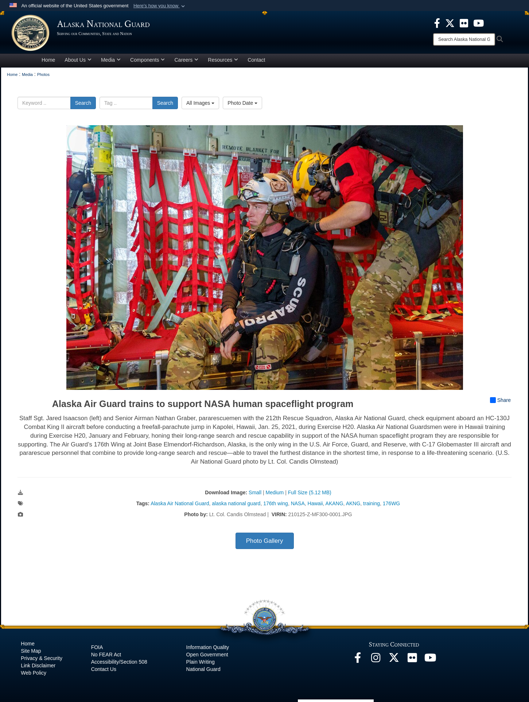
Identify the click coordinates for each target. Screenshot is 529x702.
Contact (256, 60)
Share (500, 400)
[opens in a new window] (437, 23)
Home (48, 60)
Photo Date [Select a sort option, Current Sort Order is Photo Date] (242, 103)
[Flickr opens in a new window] (412, 660)
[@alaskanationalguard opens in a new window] (376, 660)
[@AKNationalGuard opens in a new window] (394, 660)
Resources (223, 60)
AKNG (353, 503)
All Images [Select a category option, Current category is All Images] (200, 103)
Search (83, 103)
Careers (186, 60)
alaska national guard (236, 503)
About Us (78, 60)
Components (147, 60)
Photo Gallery (264, 540)
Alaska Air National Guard (180, 503)
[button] (159, 5)
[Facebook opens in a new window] (358, 660)
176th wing (275, 503)
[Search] (464, 39)
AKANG (334, 503)
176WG (391, 503)
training (371, 503)
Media (111, 60)
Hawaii (315, 503)
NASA (298, 503)
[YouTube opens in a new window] (430, 660)
